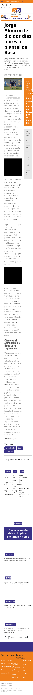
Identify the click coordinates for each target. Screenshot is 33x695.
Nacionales (4, 670)
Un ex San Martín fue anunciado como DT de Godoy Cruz (16, 484)
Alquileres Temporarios (16, 663)
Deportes (9, 663)
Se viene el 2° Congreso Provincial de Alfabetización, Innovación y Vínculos (16, 583)
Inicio (2, 660)
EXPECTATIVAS (9, 471)
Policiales (9, 660)
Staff (24, 664)
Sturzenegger (16, 671)
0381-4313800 (4, 691)
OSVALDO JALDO (18, 523)
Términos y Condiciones (6, 683)
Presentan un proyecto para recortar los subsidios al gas (17, 606)
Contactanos (27, 660)
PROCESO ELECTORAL (11, 624)
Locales (3, 663)
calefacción (15, 674)
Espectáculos (11, 667)
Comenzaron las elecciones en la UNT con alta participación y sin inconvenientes (16, 630)
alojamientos (16, 668)
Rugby (22, 471)
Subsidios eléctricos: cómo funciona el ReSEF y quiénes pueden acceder (17, 559)
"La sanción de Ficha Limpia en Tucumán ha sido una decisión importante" (18, 536)
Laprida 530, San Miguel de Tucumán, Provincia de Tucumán (10, 689)
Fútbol (15, 471)
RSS (24, 677)
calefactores (15, 677)
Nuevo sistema (9, 554)
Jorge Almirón (10, 448)
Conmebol (9, 452)
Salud (8, 673)
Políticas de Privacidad (7, 685)
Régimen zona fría (10, 601)
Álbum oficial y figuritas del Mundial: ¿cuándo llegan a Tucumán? (8, 485)
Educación (8, 578)
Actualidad (4, 667)
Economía (4, 673)
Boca (19, 448)
